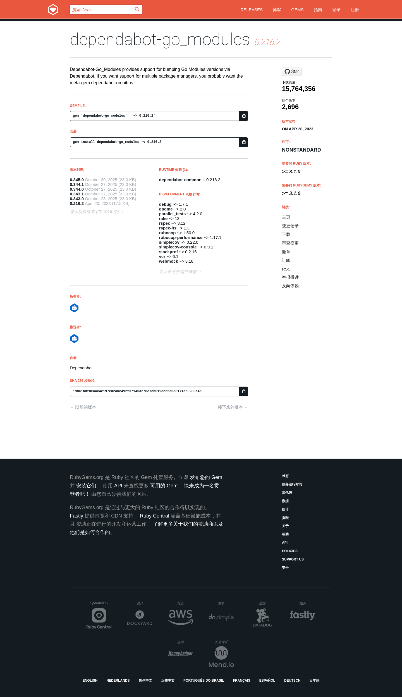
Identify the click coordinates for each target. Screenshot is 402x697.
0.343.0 (77, 198)
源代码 (287, 493)
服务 (307, 603)
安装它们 (86, 485)
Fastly (76, 516)
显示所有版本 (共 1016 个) (94, 211)
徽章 (286, 251)
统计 (285, 509)
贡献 (285, 518)
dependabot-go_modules (160, 39)
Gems (297, 9)
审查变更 (290, 243)
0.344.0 (77, 189)
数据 (285, 501)
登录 (336, 9)
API (285, 543)
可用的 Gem (164, 485)
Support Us (293, 559)
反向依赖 (290, 285)
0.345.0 (77, 179)
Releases (252, 9)
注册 (355, 9)
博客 (277, 9)
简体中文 (145, 680)
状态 (285, 476)
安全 (285, 568)
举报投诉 (290, 277)
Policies (290, 551)
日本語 (314, 680)
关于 (285, 526)
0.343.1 (77, 193)
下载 (286, 234)
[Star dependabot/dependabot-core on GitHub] (292, 72)
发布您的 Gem (206, 477)
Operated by (101, 605)
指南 (318, 9)
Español (267, 680)
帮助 (285, 534)
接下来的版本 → (233, 407)
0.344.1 (77, 184)
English (90, 680)
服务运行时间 (292, 484)
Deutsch (292, 680)
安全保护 (224, 642)
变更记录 (290, 225)
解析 (226, 603)
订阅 (286, 260)
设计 (144, 603)
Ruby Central (154, 516)
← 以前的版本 (83, 407)
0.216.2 (77, 203)
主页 (286, 217)
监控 (267, 603)
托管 (184, 603)
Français (241, 680)
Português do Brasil (203, 680)
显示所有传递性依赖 (178, 271)
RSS (286, 269)
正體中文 (167, 680)
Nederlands (118, 680)
